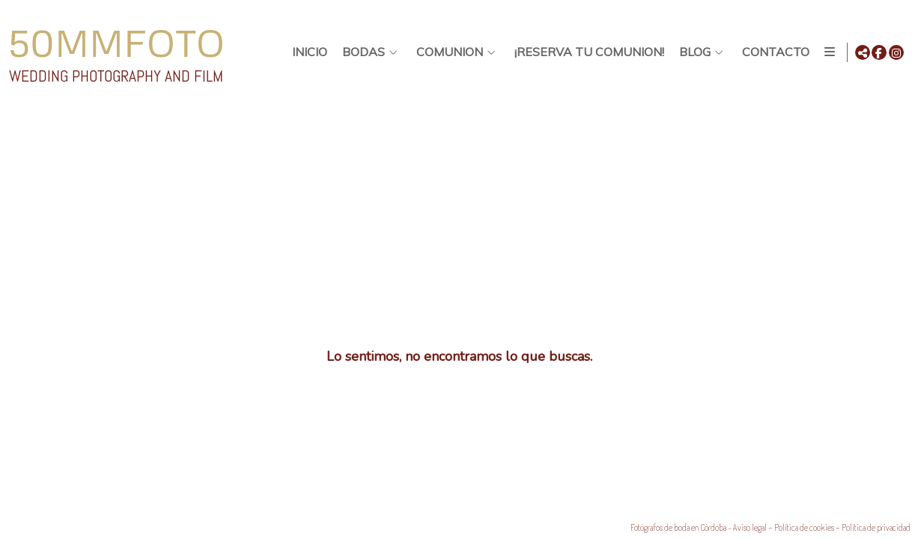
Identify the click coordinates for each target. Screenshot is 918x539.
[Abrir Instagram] (896, 52)
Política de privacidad (876, 527)
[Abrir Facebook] (879, 52)
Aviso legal (750, 527)
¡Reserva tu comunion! (586, 52)
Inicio (306, 52)
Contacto (772, 52)
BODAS (360, 52)
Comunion (446, 52)
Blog (692, 52)
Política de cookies (804, 527)
